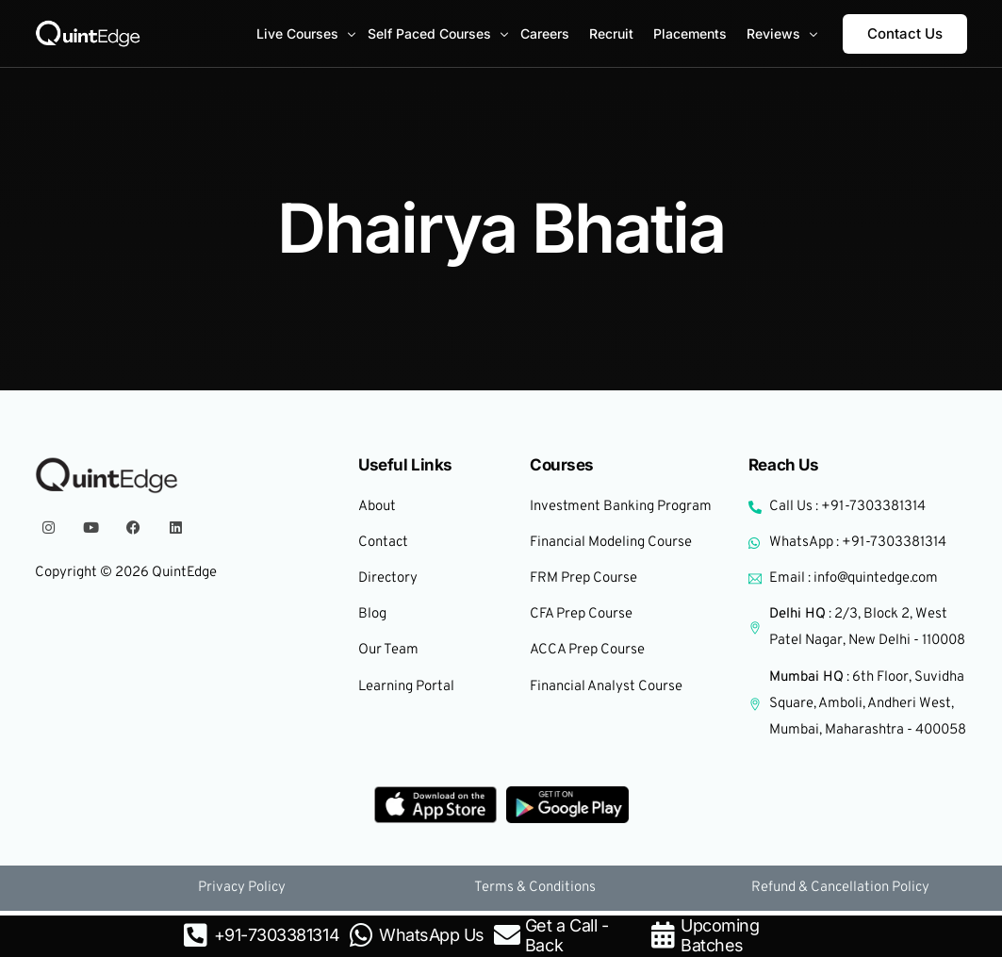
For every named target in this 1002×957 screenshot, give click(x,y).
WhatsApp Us (432, 935)
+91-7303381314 (276, 935)
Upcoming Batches (720, 935)
